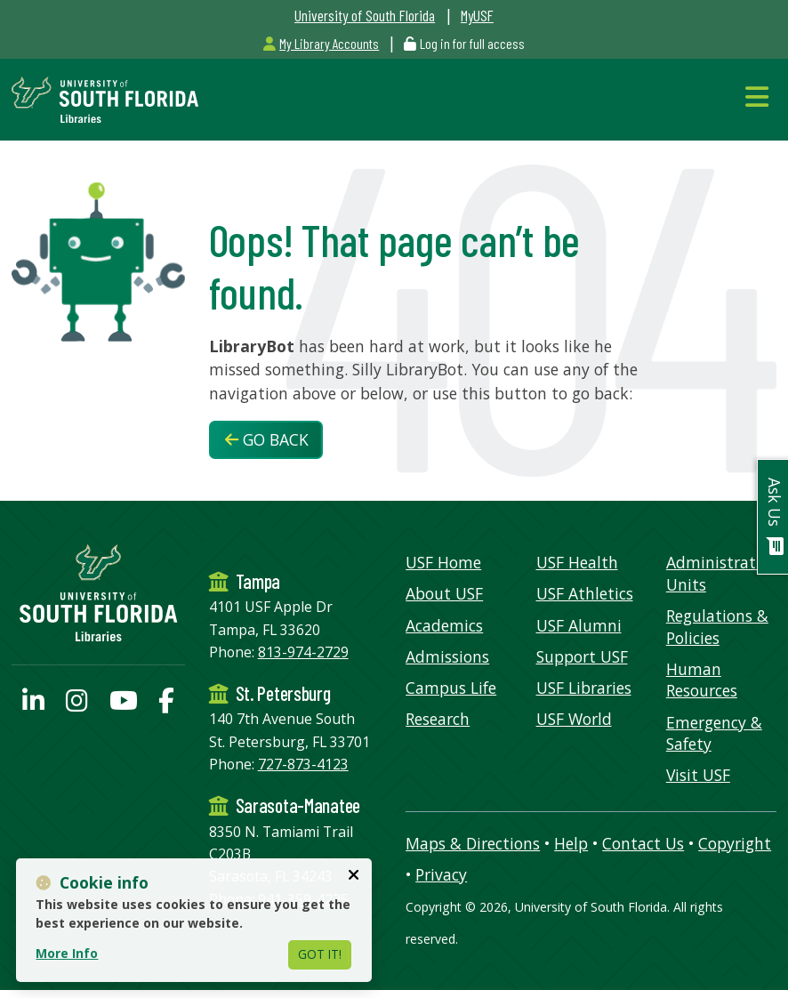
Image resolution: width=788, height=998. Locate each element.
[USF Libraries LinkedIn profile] (33, 704)
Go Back (267, 439)
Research (438, 718)
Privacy (441, 874)
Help (571, 843)
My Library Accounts (321, 43)
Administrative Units (721, 573)
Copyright (734, 843)
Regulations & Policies (717, 626)
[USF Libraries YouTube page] (123, 704)
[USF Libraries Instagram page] (77, 704)
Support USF (582, 656)
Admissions (447, 656)
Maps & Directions (473, 843)
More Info (67, 953)
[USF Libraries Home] (105, 98)
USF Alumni (579, 625)
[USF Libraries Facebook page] (166, 704)
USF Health (577, 562)
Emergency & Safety (714, 733)
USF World (574, 718)
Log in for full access (472, 43)
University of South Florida (364, 15)
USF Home (443, 562)
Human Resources (701, 680)
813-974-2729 (303, 652)
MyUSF (477, 15)
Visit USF (698, 774)
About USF (444, 593)
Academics (444, 625)
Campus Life (451, 687)
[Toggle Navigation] (760, 96)
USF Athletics (584, 593)
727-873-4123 (303, 764)
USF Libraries (583, 687)
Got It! (320, 954)
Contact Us (643, 843)
